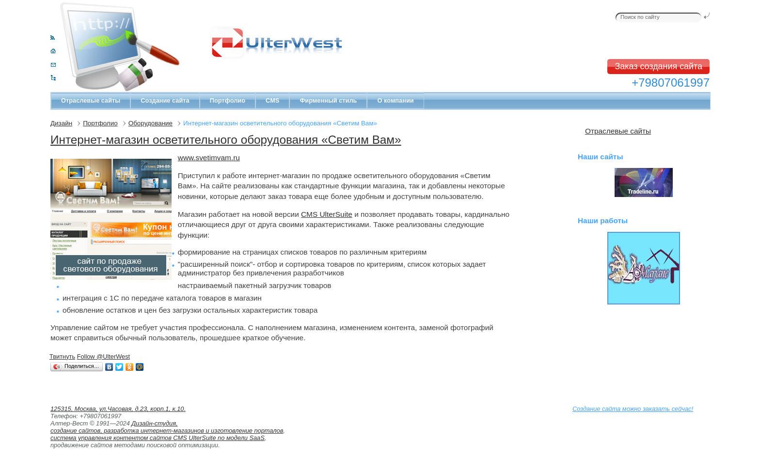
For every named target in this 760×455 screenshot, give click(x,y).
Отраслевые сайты (90, 100)
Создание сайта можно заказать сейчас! (632, 408)
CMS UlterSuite (326, 214)
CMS (272, 100)
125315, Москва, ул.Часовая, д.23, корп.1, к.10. (118, 408)
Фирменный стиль (328, 100)
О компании (395, 100)
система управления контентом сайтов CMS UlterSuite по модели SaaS (157, 437)
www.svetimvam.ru (209, 157)
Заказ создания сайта (658, 66)
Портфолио (227, 100)
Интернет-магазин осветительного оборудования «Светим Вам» (225, 139)
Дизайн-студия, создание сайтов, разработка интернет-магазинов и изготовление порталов (166, 427)
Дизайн (61, 123)
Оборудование (150, 123)
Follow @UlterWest (103, 356)
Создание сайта (165, 100)
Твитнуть (62, 356)
